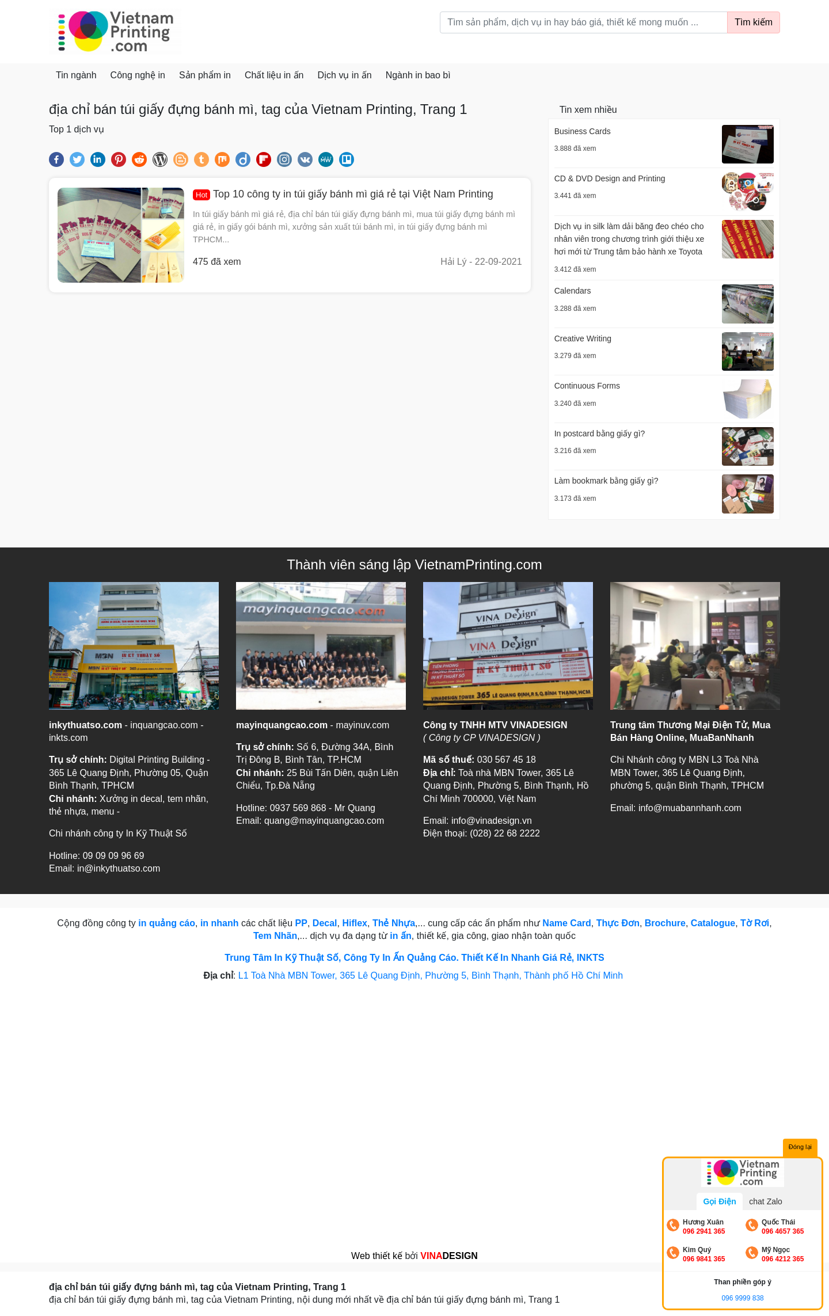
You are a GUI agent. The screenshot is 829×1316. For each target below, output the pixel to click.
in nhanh (219, 923)
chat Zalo (765, 1201)
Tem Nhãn (275, 936)
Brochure (665, 923)
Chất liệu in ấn (274, 75)
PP (301, 923)
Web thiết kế (376, 1256)
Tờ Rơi (754, 923)
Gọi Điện (719, 1201)
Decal (325, 923)
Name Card (566, 923)
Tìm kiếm (754, 22)
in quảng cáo (166, 923)
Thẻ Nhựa (393, 923)
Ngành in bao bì (418, 75)
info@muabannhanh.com (689, 808)
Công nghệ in (138, 75)
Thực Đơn (618, 923)
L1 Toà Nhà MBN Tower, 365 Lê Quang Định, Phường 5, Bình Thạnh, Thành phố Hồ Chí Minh (432, 975)
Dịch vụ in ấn (345, 75)
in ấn (400, 936)
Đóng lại (800, 1146)
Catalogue (713, 923)
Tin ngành (76, 75)
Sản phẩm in (205, 75)
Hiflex (354, 923)
